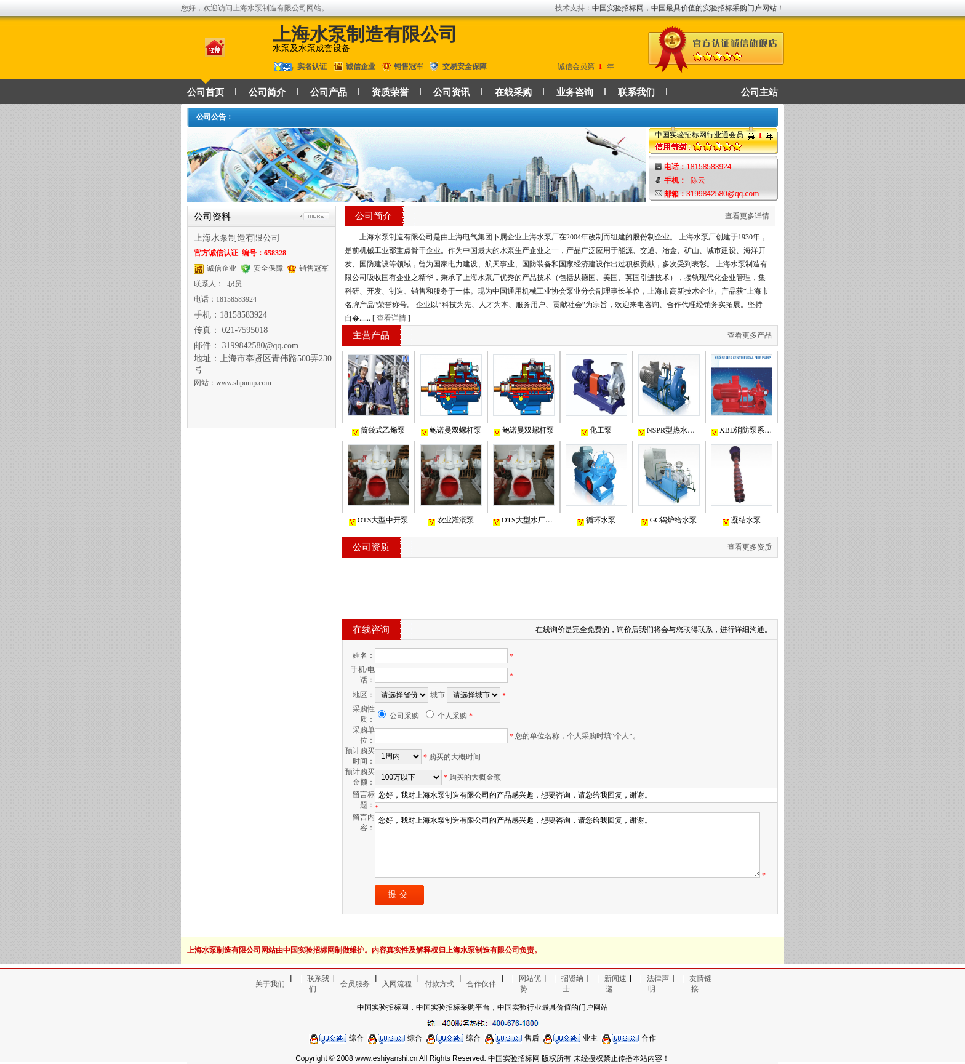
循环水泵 (596, 521)
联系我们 (636, 92)
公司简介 (267, 92)
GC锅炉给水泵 (669, 521)
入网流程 (397, 984)
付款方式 (439, 984)
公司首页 (205, 92)
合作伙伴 (481, 984)
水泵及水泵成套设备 (311, 48)
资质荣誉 (390, 92)
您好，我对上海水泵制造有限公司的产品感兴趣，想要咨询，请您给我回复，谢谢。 (567, 845)
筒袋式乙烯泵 (378, 431)
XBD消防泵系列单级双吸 (741, 431)
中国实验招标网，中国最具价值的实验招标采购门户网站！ (688, 8)
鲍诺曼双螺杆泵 (451, 431)
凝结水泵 (742, 521)
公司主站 (759, 92)
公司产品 (328, 92)
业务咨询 (574, 92)
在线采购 (513, 92)
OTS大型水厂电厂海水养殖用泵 (524, 521)
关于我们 (270, 984)
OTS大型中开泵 (379, 521)
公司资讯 (451, 92)
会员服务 (355, 984)
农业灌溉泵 (451, 521)
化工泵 (596, 431)
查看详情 (391, 318)
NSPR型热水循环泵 (669, 431)
